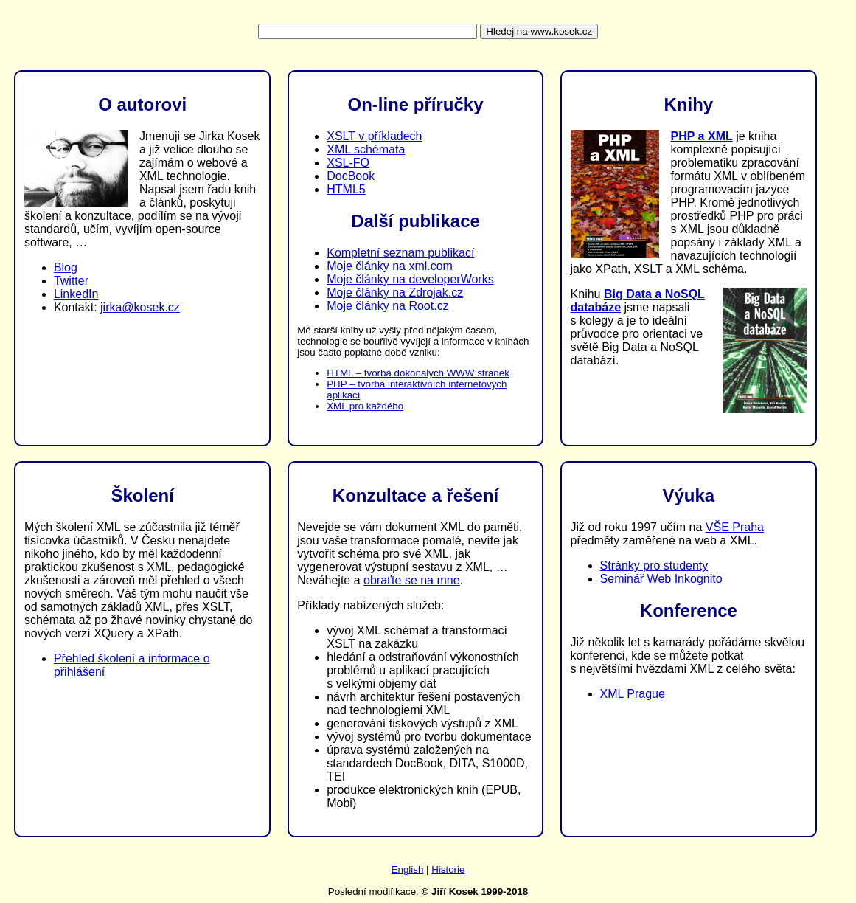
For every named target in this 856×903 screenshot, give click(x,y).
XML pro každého (365, 406)
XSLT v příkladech (374, 136)
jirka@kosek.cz (140, 307)
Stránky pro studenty (654, 565)
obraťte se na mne (411, 580)
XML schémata (366, 149)
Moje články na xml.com (390, 266)
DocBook (351, 176)
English (408, 869)
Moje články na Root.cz (387, 306)
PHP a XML (702, 136)
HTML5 (346, 189)
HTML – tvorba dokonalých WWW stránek (418, 372)
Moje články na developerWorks (410, 279)
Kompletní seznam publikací (400, 252)
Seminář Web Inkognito (661, 578)
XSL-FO (348, 162)
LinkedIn (76, 294)
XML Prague (632, 694)
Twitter (71, 280)
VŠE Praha (735, 527)
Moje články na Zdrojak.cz (395, 292)
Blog (65, 267)
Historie (447, 869)
